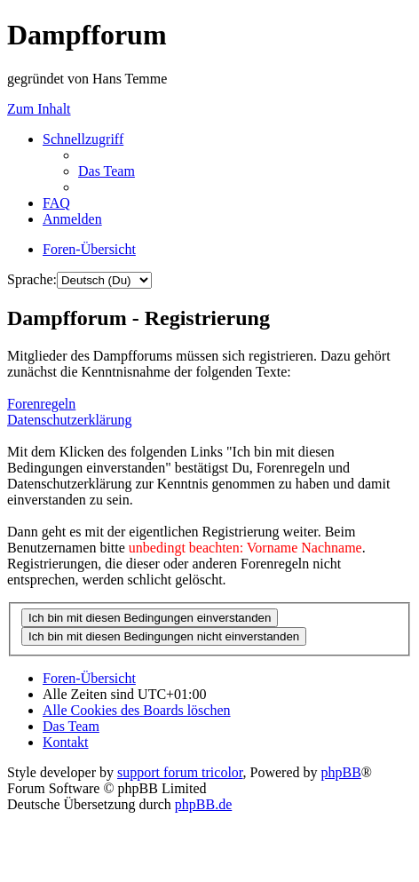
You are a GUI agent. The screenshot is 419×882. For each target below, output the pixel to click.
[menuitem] (106, 171)
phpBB (341, 772)
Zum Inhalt (39, 108)
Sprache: (32, 279)
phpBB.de (203, 804)
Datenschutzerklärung (69, 419)
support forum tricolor (180, 772)
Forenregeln (41, 403)
